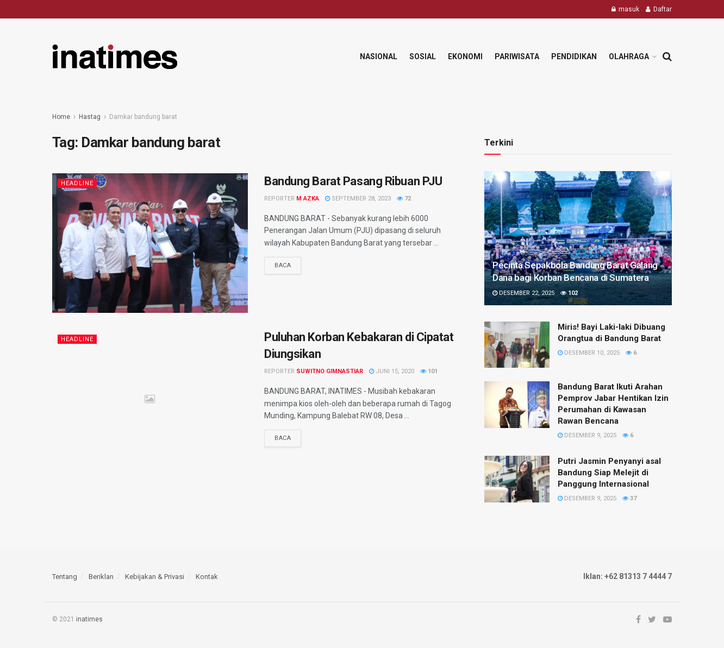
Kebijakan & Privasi (154, 576)
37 (629, 498)
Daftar (659, 9)
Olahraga (629, 56)
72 (404, 198)
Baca (282, 265)
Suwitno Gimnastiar (329, 371)
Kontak (207, 576)
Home (61, 117)
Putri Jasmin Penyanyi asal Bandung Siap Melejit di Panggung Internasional (609, 472)
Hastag (90, 117)
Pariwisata (517, 56)
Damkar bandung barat (143, 117)
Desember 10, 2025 (589, 352)
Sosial (422, 56)
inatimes (89, 619)
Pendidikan (574, 56)
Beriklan (101, 576)
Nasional (378, 56)
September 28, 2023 (358, 198)
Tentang (64, 576)
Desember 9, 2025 (587, 435)
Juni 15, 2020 (391, 371)
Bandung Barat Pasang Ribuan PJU (353, 181)
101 (429, 371)
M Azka (307, 198)
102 (569, 293)
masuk (625, 9)
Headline (77, 183)
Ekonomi (465, 56)
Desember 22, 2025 (523, 293)
